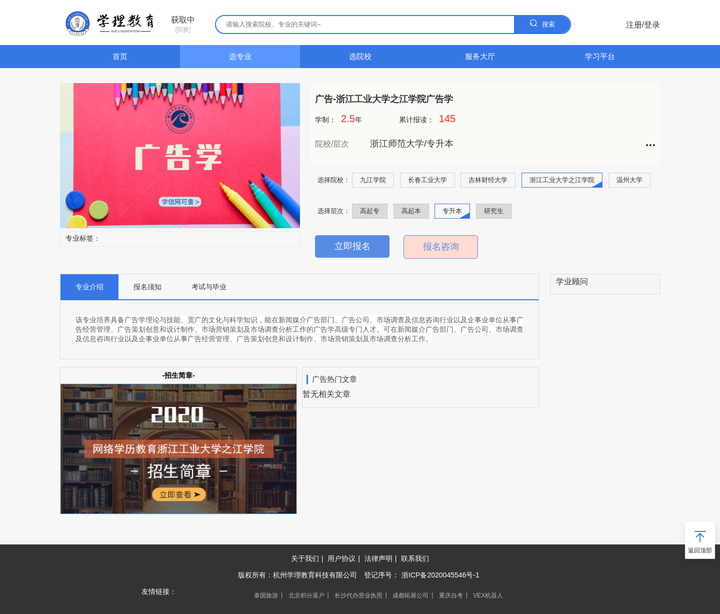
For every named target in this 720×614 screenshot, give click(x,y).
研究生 (494, 211)
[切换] (183, 24)
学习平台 (600, 56)
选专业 (240, 56)
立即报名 (352, 246)
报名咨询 (441, 247)
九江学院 (373, 180)
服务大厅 (480, 56)
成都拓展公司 (410, 595)
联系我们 (415, 558)
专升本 (452, 211)
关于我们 (305, 558)
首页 (120, 56)
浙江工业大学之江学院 (562, 180)
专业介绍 (90, 287)
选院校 (360, 56)
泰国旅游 (266, 595)
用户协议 (342, 558)
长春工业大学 (427, 180)
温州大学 (629, 180)
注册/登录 (643, 25)
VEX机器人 (488, 595)
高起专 (370, 211)
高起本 (411, 211)
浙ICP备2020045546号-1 (441, 575)
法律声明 (378, 558)
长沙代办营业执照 (358, 595)
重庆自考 (451, 595)
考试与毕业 (209, 287)
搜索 (542, 23)
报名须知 (148, 287)
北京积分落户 (306, 595)
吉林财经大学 (488, 180)
